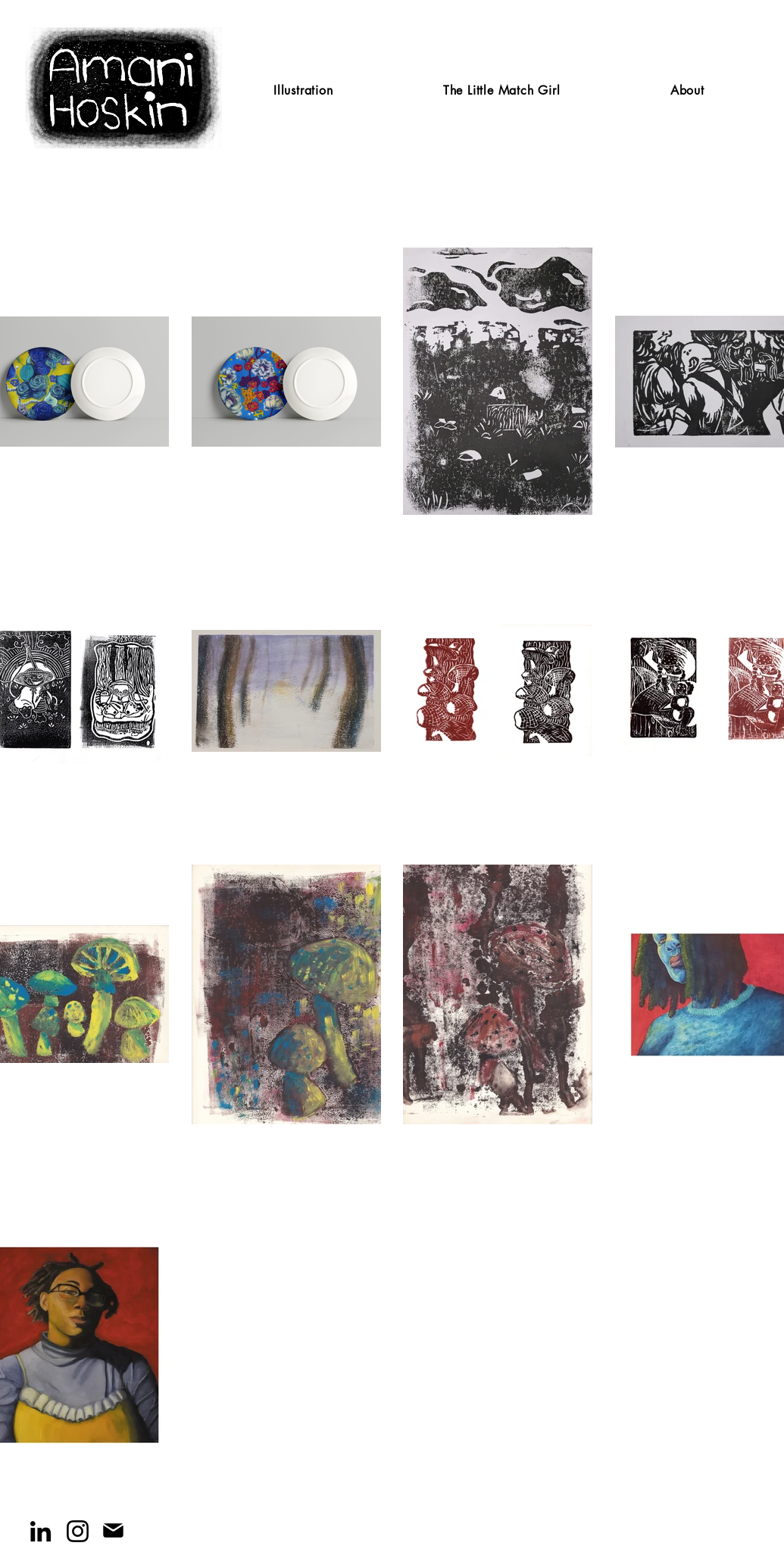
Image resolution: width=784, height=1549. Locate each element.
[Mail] (113, 1530)
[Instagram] (77, 1531)
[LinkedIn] (40, 1531)
